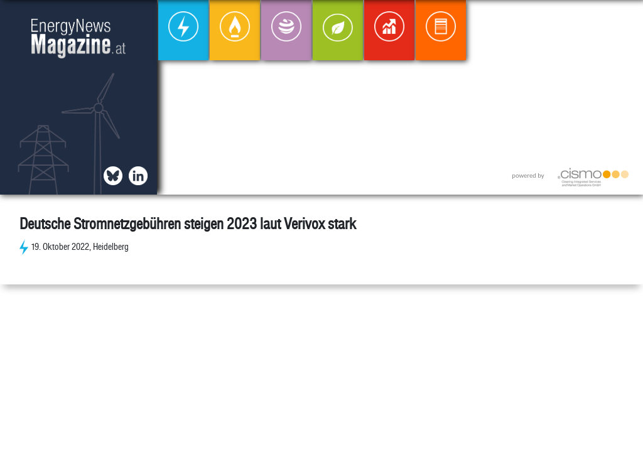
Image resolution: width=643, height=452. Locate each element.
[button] (623, 20)
